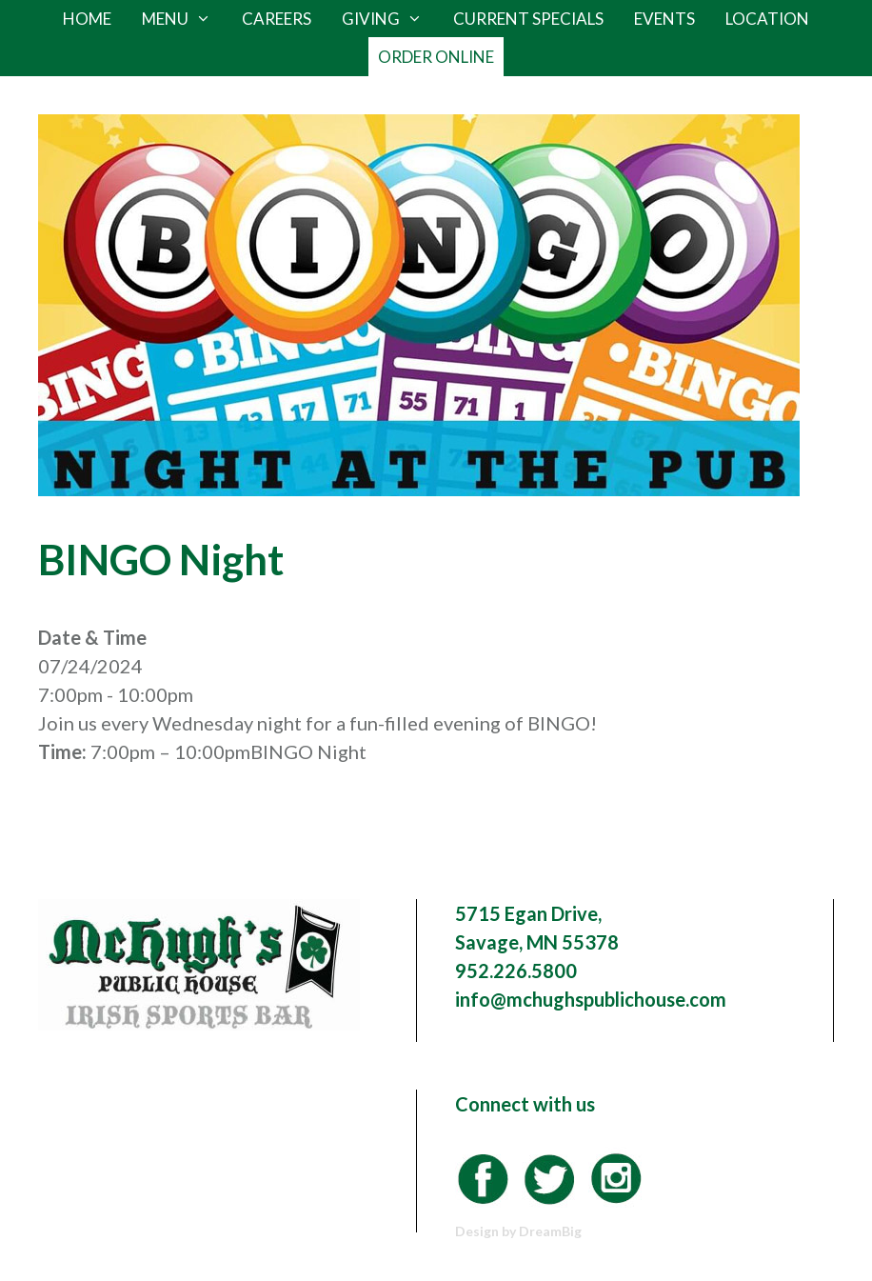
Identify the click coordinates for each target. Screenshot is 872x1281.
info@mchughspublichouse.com (590, 999)
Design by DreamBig (518, 1231)
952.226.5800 (516, 970)
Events (664, 19)
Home (87, 19)
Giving (390, 19)
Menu (184, 19)
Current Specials (528, 19)
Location (767, 19)
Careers (276, 19)
